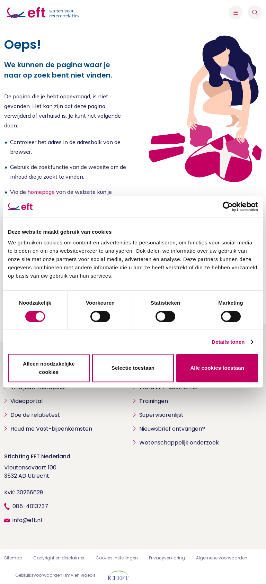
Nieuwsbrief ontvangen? (172, 429)
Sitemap (13, 558)
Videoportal (26, 401)
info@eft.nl (27, 520)
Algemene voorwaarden (221, 558)
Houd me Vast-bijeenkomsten (51, 429)
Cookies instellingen (117, 558)
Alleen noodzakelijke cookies (49, 368)
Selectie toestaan (133, 368)
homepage (41, 191)
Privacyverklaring (167, 558)
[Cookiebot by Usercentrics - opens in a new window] (227, 206)
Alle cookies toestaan (217, 368)
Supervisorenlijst (161, 415)
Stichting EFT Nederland (37, 456)
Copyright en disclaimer (59, 558)
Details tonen (228, 342)
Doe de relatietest (35, 415)
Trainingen (153, 401)
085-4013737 (30, 506)
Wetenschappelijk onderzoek (179, 443)
